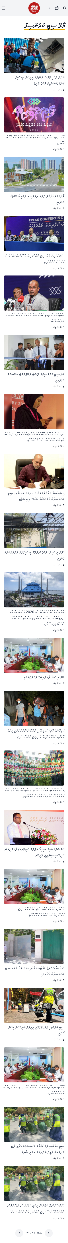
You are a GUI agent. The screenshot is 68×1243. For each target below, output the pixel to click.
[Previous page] (49, 1233)
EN (49, 8)
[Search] (64, 8)
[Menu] (3, 8)
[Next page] (19, 1233)
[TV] (56, 8)
